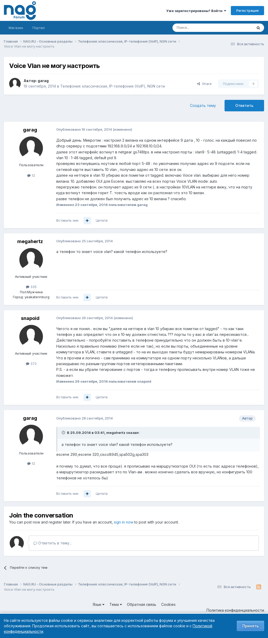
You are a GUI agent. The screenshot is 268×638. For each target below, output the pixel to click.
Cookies (168, 604)
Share (204, 84)
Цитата (102, 220)
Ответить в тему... (53, 543)
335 (31, 287)
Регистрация (247, 10)
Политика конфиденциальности (235, 610)
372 (31, 363)
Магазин (16, 28)
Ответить (244, 105)
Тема (115, 604)
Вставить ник (67, 220)
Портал (38, 28)
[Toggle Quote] (64, 432)
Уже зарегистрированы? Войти (196, 11)
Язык (98, 604)
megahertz (30, 241)
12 (31, 175)
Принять (250, 626)
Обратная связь (141, 604)
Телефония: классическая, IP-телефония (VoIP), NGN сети (112, 86)
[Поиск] (198, 28)
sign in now (123, 522)
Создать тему (203, 105)
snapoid (30, 318)
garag (43, 80)
